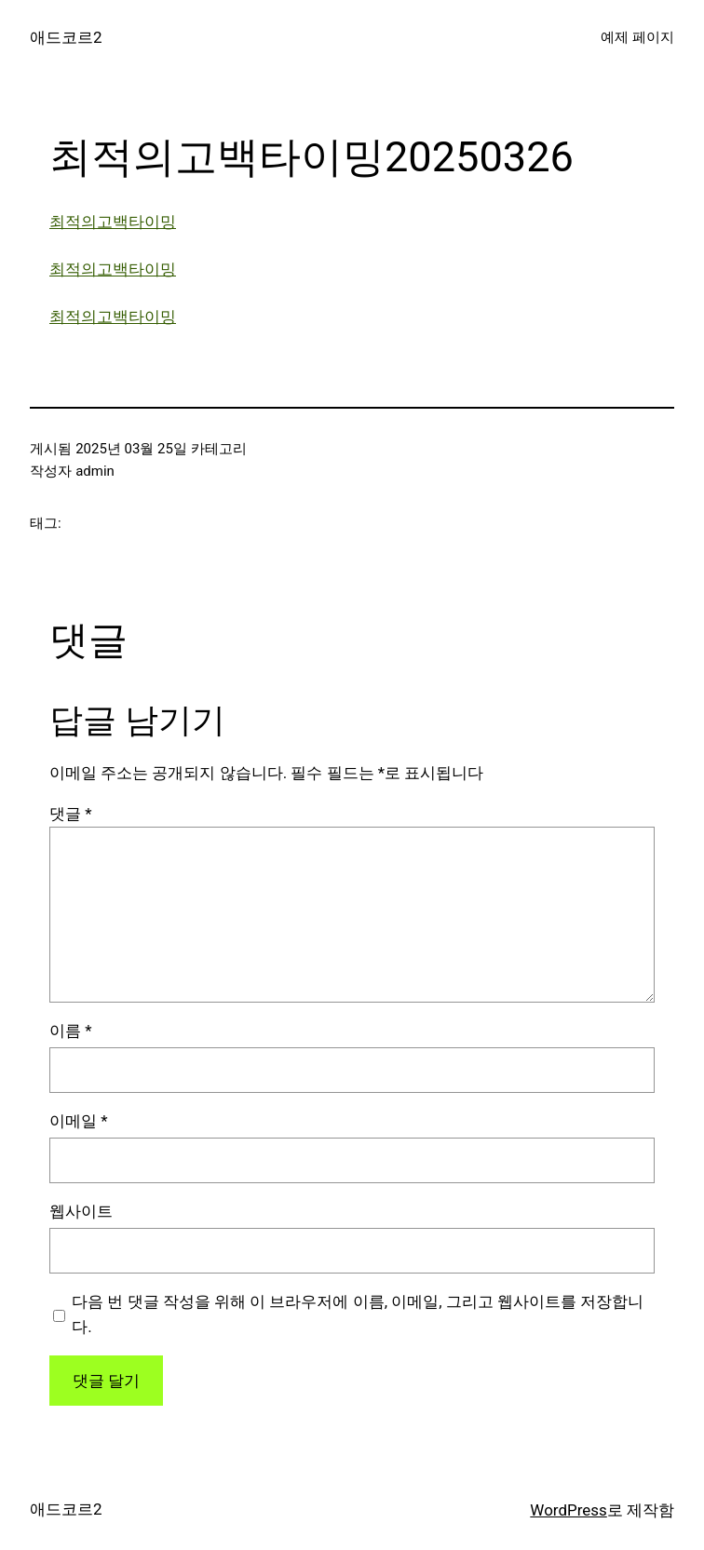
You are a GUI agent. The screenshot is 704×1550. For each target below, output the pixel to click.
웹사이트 (81, 1211)
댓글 (70, 813)
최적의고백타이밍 (112, 221)
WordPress (568, 1510)
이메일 (78, 1121)
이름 (70, 1030)
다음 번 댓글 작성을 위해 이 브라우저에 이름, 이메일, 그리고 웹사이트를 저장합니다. (357, 1314)
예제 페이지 (637, 37)
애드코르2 (66, 37)
